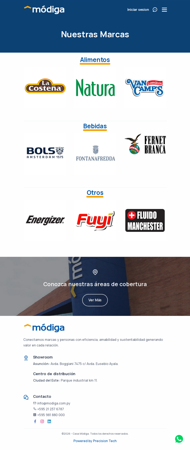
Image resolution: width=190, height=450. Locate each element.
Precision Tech (105, 441)
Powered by (83, 441)
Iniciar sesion (138, 9)
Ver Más (95, 304)
